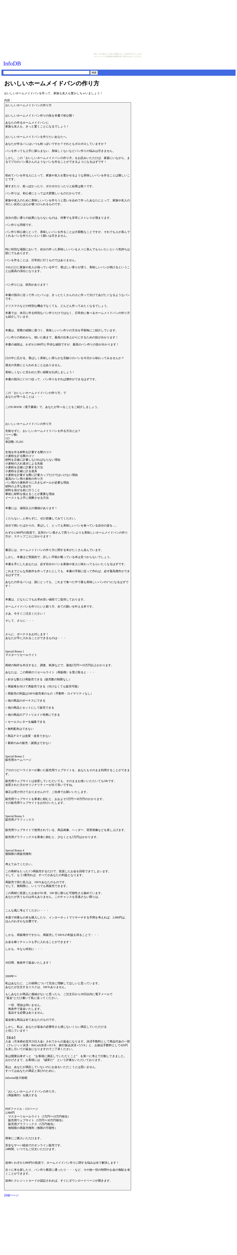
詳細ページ (11, 1195)
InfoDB (12, 63)
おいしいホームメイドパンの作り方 (51, 83)
